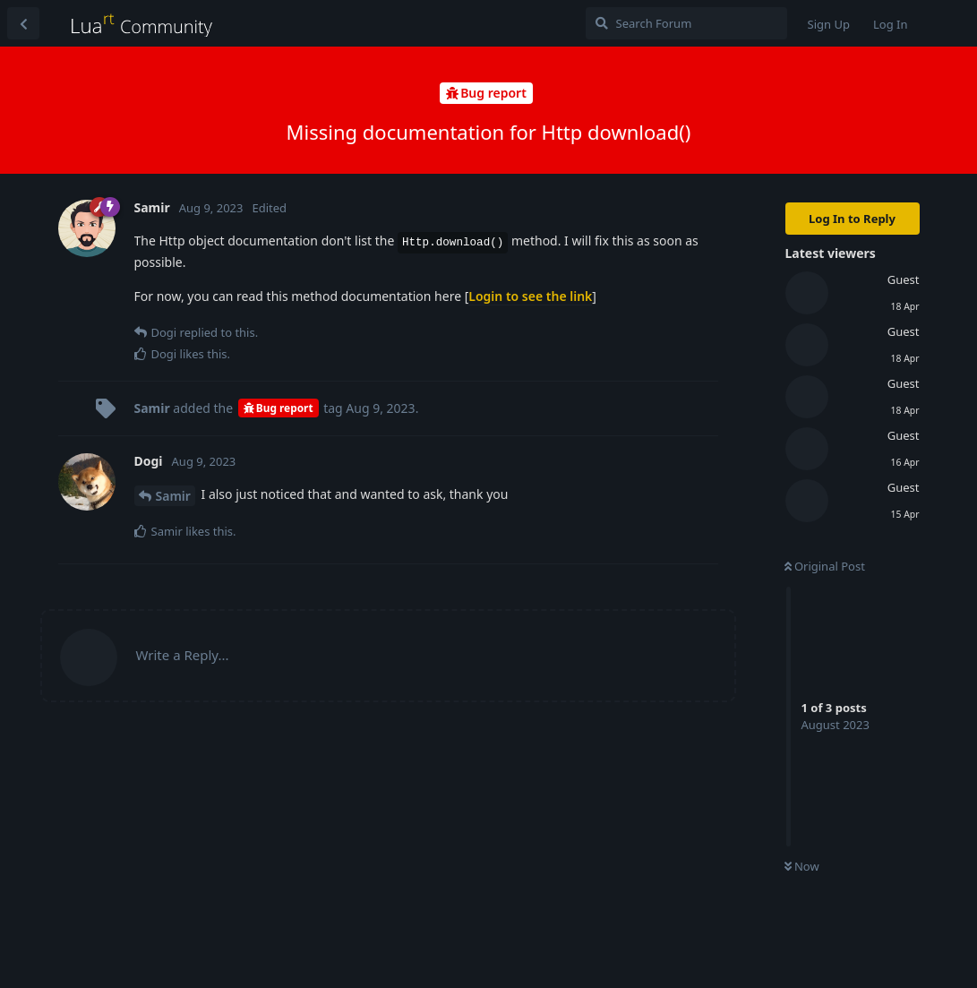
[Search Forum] (686, 23)
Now (801, 866)
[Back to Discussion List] (23, 23)
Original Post (824, 566)
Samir (173, 495)
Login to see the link (530, 296)
